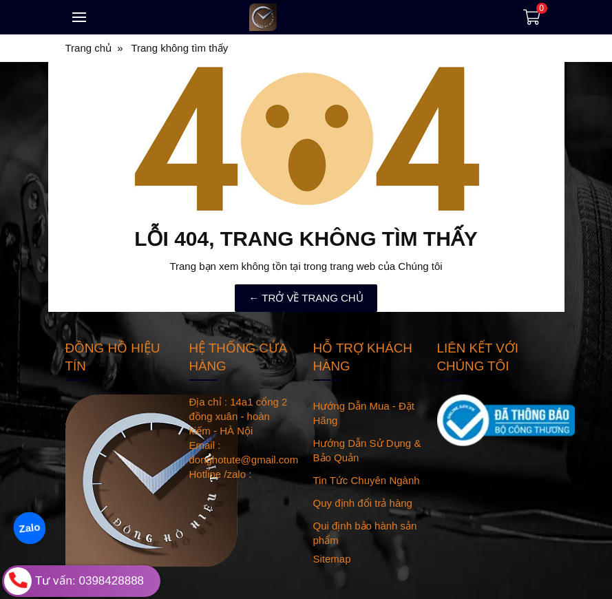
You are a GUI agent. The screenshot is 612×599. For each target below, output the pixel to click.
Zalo (29, 528)
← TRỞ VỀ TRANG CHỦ (306, 298)
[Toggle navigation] (79, 17)
